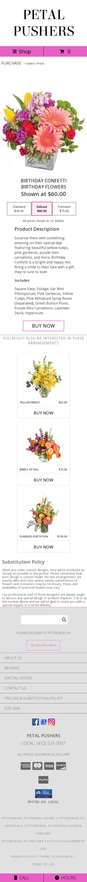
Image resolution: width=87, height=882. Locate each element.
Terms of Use (43, 864)
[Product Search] (44, 620)
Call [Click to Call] (21, 878)
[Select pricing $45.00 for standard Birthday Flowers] (19, 208)
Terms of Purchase (56, 856)
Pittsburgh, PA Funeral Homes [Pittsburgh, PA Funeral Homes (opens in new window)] (28, 818)
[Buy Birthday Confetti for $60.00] (43, 326)
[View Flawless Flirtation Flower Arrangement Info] (43, 511)
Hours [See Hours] (65, 878)
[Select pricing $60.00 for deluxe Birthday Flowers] (42, 208)
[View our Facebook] (35, 724)
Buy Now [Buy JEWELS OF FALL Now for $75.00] (43, 480)
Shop (22, 51)
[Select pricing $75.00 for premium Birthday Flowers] (64, 208)
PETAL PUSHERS (43, 23)
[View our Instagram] (51, 724)
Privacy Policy (23, 856)
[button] (43, 793)
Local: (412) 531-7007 (43, 743)
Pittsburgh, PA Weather (23, 841)
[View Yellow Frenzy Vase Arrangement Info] (43, 377)
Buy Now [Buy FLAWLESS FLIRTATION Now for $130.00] (43, 547)
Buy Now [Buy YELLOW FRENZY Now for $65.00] (43, 413)
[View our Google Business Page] (43, 724)
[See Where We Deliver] (43, 645)
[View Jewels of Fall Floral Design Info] (43, 444)
